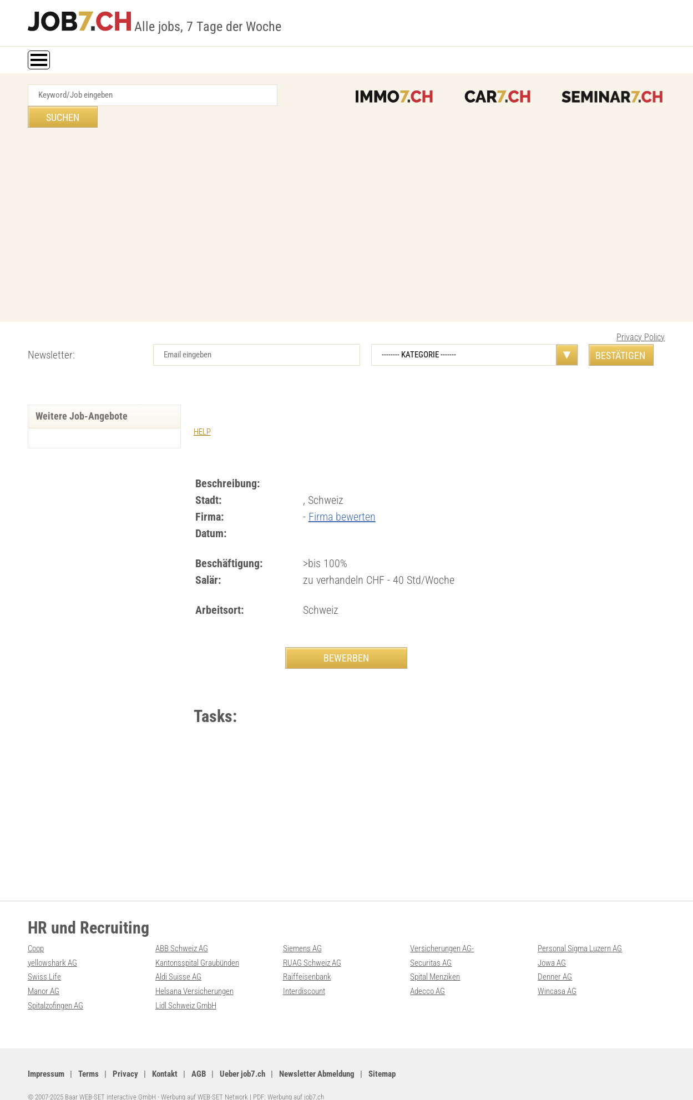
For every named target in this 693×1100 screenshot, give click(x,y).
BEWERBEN (346, 636)
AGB (198, 1056)
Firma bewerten (342, 494)
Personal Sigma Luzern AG (580, 933)
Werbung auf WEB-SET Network (204, 1079)
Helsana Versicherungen (194, 975)
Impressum (46, 1056)
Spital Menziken (435, 961)
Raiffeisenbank (307, 961)
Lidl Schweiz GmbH (185, 988)
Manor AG (43, 975)
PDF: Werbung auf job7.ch (288, 1079)
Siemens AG (302, 933)
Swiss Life (44, 961)
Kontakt (165, 1056)
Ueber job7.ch (242, 1056)
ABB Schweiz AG (181, 933)
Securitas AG (431, 947)
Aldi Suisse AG (178, 961)
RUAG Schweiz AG (312, 947)
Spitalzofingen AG (55, 988)
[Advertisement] (347, 206)
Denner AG (555, 961)
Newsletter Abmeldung (317, 1056)
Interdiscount (304, 975)
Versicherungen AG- (442, 933)
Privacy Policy (640, 315)
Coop (36, 933)
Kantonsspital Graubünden (197, 947)
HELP (202, 410)
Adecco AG (427, 975)
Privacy (125, 1056)
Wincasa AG (557, 975)
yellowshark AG (52, 947)
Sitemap (382, 1056)
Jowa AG (552, 947)
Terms (88, 1056)
